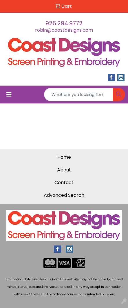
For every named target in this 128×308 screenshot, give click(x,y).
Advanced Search (64, 195)
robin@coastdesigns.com (64, 30)
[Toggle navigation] (9, 94)
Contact (64, 182)
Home (64, 157)
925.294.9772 (64, 23)
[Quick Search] (78, 94)
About (64, 170)
